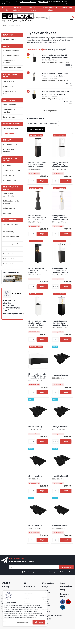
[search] (47, 18)
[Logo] (17, 18)
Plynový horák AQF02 (37, 427)
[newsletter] (66, 567)
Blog (70, 8)
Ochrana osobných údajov (50, 9)
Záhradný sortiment (11, 144)
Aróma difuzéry (9, 208)
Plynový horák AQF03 (60, 427)
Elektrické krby (8, 81)
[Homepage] (2, 8)
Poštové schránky (10, 259)
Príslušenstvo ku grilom (12, 170)
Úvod (4, 26)
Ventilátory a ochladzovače (8, 195)
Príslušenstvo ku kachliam (9, 111)
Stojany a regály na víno (10, 225)
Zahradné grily (8, 165)
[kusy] (32, 181)
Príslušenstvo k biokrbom (9, 62)
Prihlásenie (56, 2)
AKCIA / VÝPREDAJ (10, 39)
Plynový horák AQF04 (37, 476)
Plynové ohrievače (10, 133)
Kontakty (64, 8)
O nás (6, 9)
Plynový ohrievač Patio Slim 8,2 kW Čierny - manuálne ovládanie (60, 270)
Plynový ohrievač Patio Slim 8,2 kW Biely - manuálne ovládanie (37, 323)
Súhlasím (39, 622)
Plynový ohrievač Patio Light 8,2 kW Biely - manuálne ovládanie (60, 165)
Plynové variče (8, 254)
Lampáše (6, 249)
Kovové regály (8, 232)
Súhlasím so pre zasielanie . (49, 572)
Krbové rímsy (8, 86)
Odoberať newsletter (21, 561)
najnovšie (53, 123)
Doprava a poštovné (17, 9)
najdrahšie (43, 123)
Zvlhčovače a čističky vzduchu (11, 202)
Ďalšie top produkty (50, 111)
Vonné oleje (7, 213)
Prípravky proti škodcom (8, 150)
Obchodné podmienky (33, 9)
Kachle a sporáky (9, 105)
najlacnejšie (32, 123)
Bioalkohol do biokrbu (11, 56)
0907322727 (43, 2)
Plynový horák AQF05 (60, 476)
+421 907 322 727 (47, 611)
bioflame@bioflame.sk (28, 2)
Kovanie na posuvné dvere (11, 238)
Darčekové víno (9, 264)
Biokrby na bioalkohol (11, 51)
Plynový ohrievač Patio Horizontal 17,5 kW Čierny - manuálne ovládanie (38, 376)
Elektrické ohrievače (10, 128)
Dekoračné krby (9, 117)
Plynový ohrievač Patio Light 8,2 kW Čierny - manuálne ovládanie (37, 165)
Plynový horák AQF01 (60, 375)
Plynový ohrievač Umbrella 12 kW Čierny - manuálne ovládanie (37, 218)
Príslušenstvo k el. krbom (10, 92)
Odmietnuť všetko (23, 622)
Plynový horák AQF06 (37, 525)
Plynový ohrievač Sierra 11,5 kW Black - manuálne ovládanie (38, 270)
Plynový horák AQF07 (60, 525)
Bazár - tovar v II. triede (12, 68)
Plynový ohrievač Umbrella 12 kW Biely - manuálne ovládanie (60, 218)
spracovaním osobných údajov (43, 572)
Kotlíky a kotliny (9, 175)
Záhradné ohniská (10, 180)
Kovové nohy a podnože (12, 244)
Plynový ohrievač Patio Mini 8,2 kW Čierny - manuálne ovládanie (60, 323)
